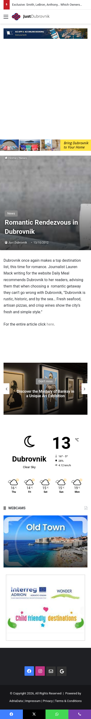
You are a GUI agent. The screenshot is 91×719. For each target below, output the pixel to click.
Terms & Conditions (68, 701)
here (50, 324)
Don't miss (45, 381)
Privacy (48, 701)
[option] (45, 389)
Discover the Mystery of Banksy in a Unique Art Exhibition (45, 393)
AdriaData (16, 701)
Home (11, 158)
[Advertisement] (45, 91)
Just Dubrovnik (17, 242)
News (23, 158)
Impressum (33, 701)
